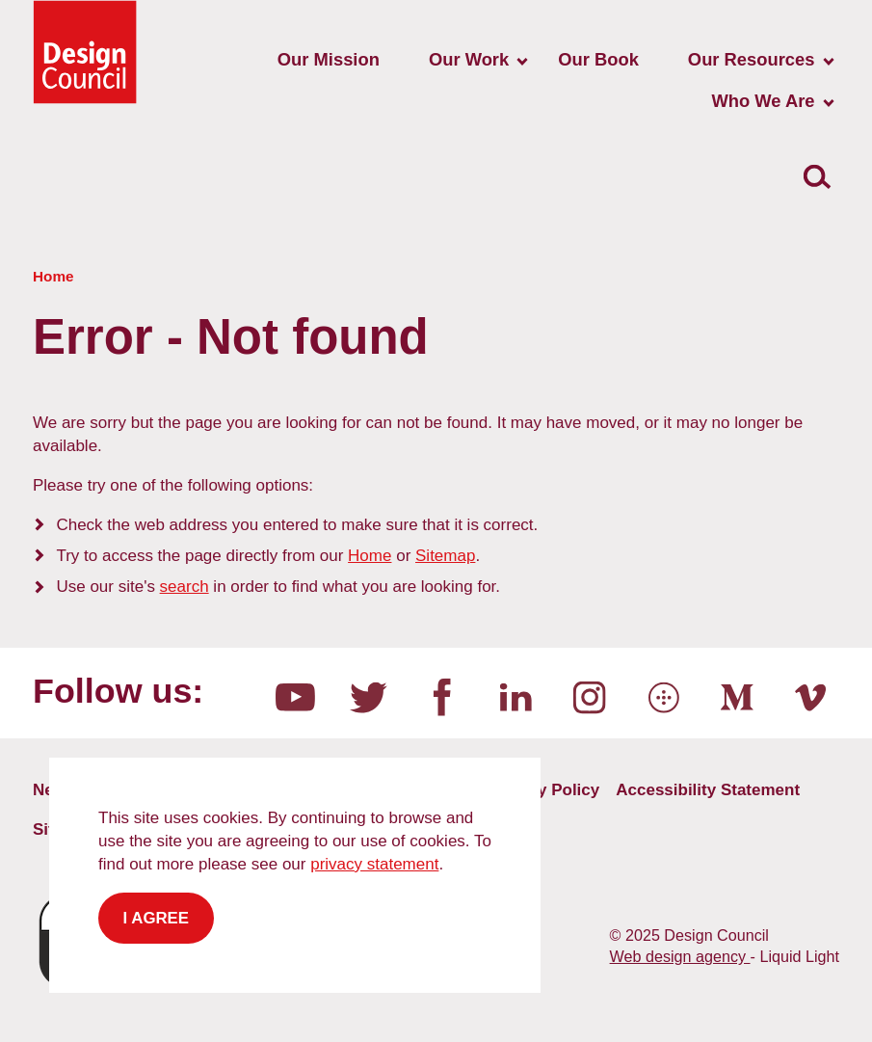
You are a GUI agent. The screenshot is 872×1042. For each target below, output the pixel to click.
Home (369, 556)
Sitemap (445, 556)
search (184, 586)
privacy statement (374, 864)
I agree (156, 918)
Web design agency (680, 956)
